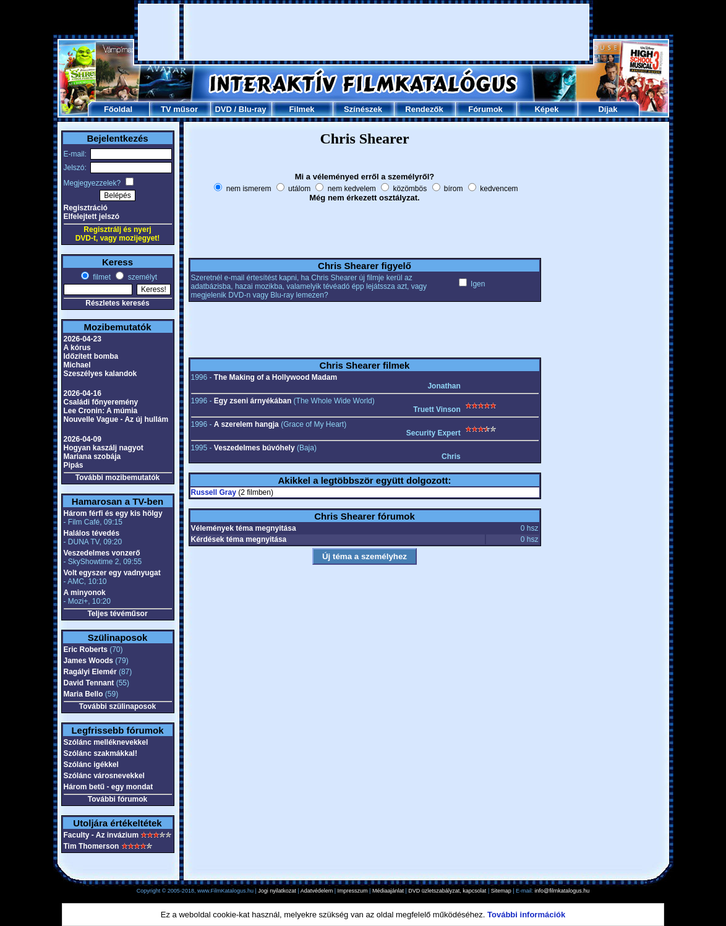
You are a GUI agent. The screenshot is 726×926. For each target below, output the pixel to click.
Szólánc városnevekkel (104, 775)
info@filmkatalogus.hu (562, 891)
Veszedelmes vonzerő (102, 553)
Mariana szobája (92, 456)
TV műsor (179, 109)
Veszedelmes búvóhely (254, 448)
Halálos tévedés (92, 533)
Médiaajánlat (388, 891)
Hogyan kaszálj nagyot (103, 448)
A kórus (77, 347)
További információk (526, 914)
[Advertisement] (364, 32)
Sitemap (501, 891)
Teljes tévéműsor (117, 613)
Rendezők (424, 109)
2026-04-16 (82, 393)
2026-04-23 (82, 339)
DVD (223, 109)
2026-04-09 (82, 439)
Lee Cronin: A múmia (101, 410)
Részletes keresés (117, 303)
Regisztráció (86, 208)
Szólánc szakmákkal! (100, 753)
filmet (101, 277)
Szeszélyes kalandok (100, 373)
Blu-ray (253, 109)
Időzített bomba (91, 356)
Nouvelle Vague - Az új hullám (116, 419)
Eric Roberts (86, 649)
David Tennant (89, 683)
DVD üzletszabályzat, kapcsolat (447, 891)
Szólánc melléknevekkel (106, 742)
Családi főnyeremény (101, 402)
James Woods (88, 660)
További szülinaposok (117, 706)
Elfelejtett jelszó (92, 216)
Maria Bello (83, 694)
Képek (546, 109)
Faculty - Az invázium (101, 835)
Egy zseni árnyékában (252, 401)
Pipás (73, 465)
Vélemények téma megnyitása (243, 528)
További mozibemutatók (117, 477)
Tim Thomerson (91, 846)
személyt (141, 277)
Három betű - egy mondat (108, 786)
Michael (77, 365)
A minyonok (85, 592)
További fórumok (117, 799)
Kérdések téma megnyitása (239, 539)
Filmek (301, 109)
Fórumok (485, 109)
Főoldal (118, 109)
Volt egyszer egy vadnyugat (112, 572)
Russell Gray (213, 492)
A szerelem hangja (246, 424)
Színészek (363, 109)
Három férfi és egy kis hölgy (113, 513)
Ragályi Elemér (90, 671)
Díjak (607, 109)
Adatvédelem (317, 891)
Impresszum (353, 891)
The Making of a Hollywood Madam (275, 377)
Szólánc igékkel (91, 764)
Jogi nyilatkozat (277, 891)
